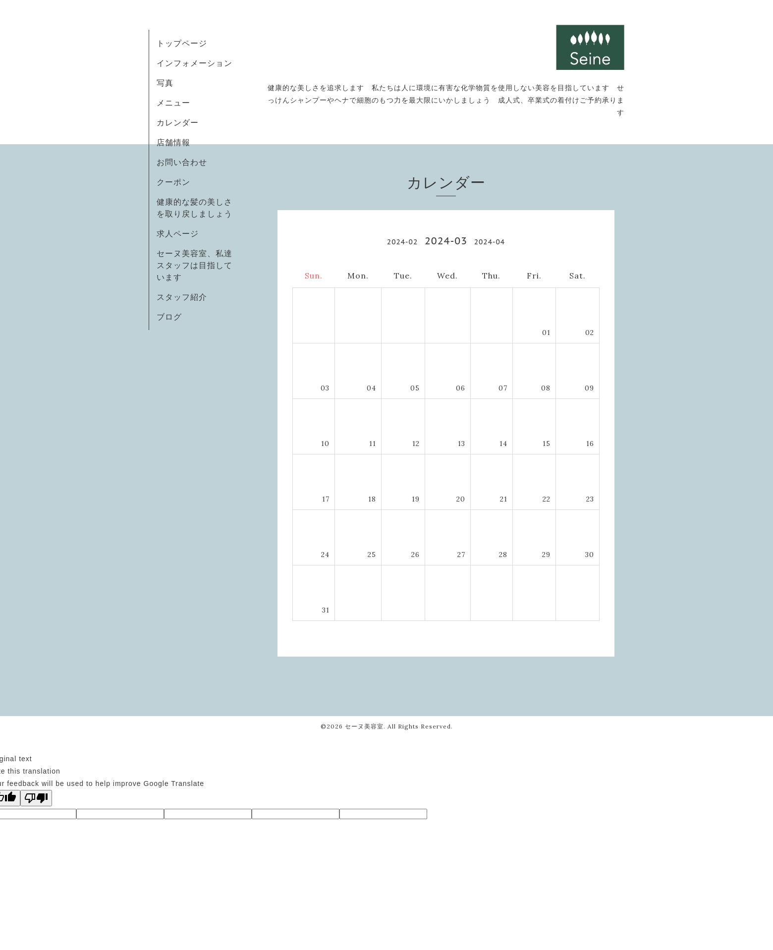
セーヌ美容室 (364, 726)
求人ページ (178, 233)
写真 (165, 83)
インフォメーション (194, 63)
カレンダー (178, 122)
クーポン (173, 182)
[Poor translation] (36, 798)
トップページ (182, 43)
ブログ (169, 317)
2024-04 (489, 241)
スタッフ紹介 (182, 297)
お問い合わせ (182, 162)
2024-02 (402, 241)
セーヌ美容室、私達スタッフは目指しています (194, 265)
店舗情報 (173, 142)
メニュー (173, 103)
